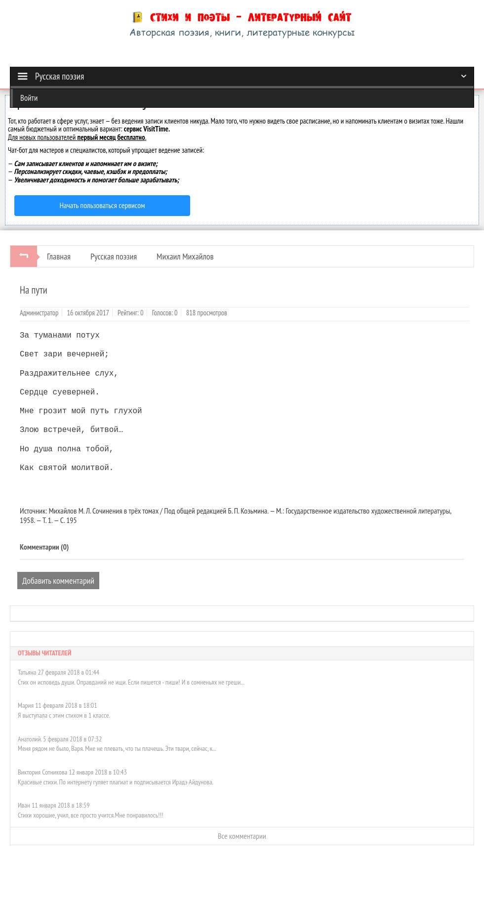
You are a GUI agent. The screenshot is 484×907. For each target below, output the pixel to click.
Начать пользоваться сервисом (102, 205)
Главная (59, 256)
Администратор (39, 312)
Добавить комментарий (58, 580)
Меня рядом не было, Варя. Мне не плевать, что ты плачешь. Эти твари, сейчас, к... (117, 748)
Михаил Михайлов (185, 256)
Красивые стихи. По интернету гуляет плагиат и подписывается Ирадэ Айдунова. (115, 781)
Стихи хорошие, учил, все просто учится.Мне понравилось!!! (90, 815)
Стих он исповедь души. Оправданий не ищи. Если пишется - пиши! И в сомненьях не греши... (131, 682)
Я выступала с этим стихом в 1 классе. (64, 715)
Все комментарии (242, 836)
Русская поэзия (113, 256)
